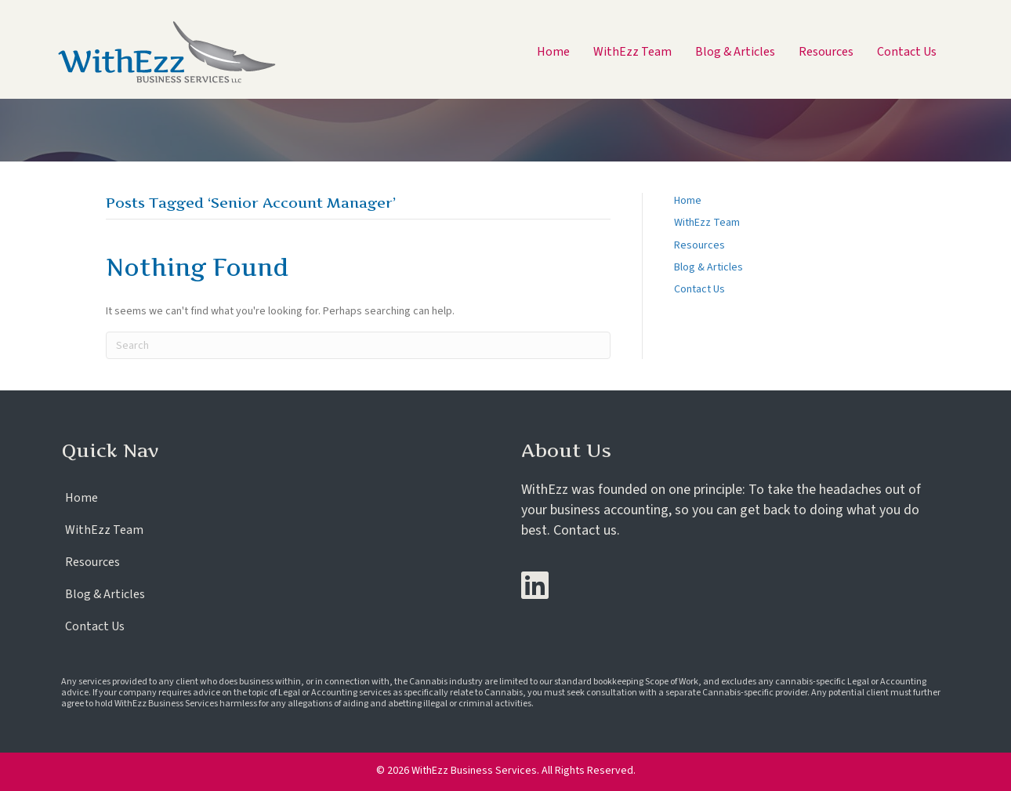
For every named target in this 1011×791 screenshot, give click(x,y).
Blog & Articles (708, 267)
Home (687, 201)
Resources (699, 245)
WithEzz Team (707, 222)
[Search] (358, 345)
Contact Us (699, 289)
